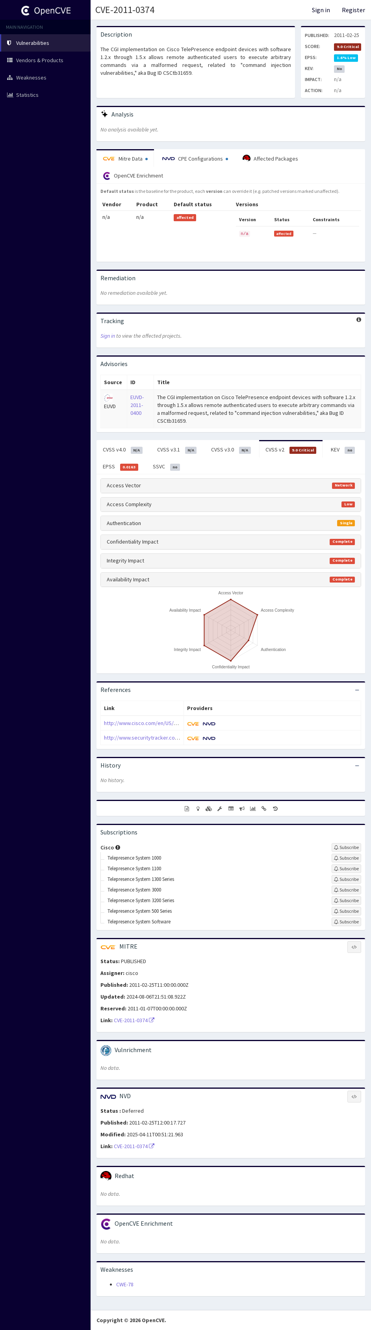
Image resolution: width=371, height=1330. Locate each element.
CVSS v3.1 (177, 450)
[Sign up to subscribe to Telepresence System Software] (346, 921)
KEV (343, 450)
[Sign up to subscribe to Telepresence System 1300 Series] (346, 879)
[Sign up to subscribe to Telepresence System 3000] (346, 890)
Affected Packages (270, 159)
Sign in (321, 10)
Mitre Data (125, 158)
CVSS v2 (291, 450)
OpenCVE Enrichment (133, 176)
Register (353, 10)
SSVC (166, 467)
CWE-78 (125, 1284)
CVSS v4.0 (123, 450)
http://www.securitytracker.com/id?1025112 (155, 737)
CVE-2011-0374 (124, 10)
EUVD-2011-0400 (137, 405)
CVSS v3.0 (231, 450)
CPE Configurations (195, 158)
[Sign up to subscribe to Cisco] (346, 847)
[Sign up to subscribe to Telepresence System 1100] (346, 868)
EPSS (120, 467)
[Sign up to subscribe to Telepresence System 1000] (346, 858)
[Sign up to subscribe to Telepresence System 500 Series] (346, 911)
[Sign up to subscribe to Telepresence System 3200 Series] (346, 900)
